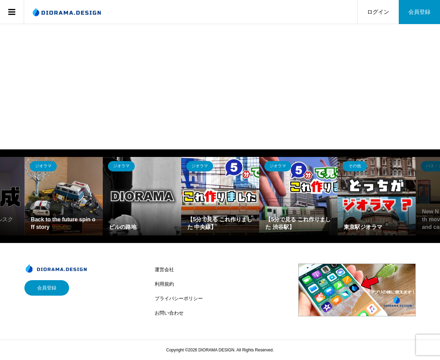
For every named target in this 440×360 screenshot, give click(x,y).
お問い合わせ (169, 313)
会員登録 (419, 12)
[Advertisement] (220, 76)
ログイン (378, 12)
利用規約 (164, 284)
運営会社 (164, 269)
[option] (64, 196)
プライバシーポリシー (179, 298)
